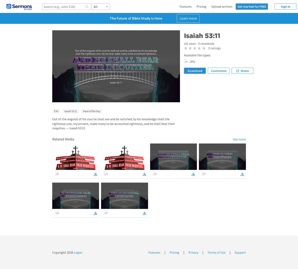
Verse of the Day (91, 111)
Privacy (193, 252)
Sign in (285, 6)
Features (186, 6)
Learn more (188, 18)
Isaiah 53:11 (70, 111)
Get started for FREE (251, 6)
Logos (77, 252)
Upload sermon (221, 6)
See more (239, 139)
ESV (56, 111)
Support (240, 252)
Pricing (201, 6)
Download (195, 71)
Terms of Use (216, 252)
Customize (218, 71)
